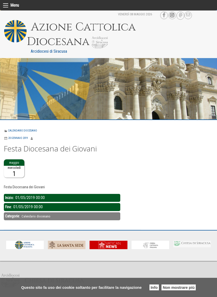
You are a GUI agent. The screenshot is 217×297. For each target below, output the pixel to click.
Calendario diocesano (22, 130)
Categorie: (13, 216)
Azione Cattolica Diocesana (81, 34)
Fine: (9, 207)
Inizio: (10, 198)
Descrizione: (13, 181)
